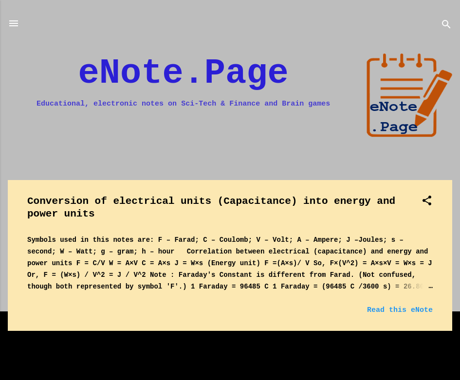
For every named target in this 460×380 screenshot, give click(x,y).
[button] (427, 203)
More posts (229, 349)
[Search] (446, 26)
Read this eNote (400, 310)
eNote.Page (183, 73)
